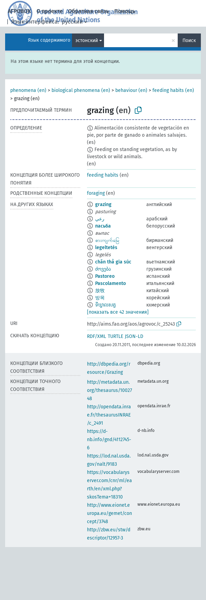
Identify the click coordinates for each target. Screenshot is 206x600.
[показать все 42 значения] (118, 312)
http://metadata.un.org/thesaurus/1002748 (109, 390)
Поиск (189, 40)
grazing (103, 204)
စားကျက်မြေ (107, 240)
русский (72, 21)
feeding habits (102, 175)
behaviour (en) (131, 90)
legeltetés (106, 247)
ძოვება (103, 269)
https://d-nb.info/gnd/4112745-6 (109, 439)
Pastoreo (105, 276)
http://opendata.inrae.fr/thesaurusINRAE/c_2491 (109, 415)
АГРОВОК (19, 11)
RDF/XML (96, 336)
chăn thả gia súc (113, 262)
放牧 (100, 291)
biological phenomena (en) (81, 90)
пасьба (103, 226)
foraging (96, 193)
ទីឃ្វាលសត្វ (105, 305)
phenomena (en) (28, 90)
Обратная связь (88, 11)
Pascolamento (110, 283)
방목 (100, 298)
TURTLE (115, 336)
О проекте (49, 11)
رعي (99, 219)
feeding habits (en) (173, 90)
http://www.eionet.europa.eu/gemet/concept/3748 (109, 513)
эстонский (86, 40)
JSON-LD (134, 336)
